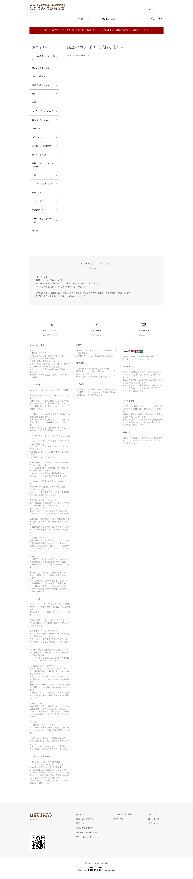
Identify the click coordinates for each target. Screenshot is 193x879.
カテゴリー (81, 19)
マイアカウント (149, 9)
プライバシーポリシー (96, 840)
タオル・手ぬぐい (39, 158)
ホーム (31, 37)
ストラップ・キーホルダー (42, 113)
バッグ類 (36, 132)
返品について (92, 827)
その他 (35, 234)
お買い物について (107, 19)
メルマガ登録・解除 (129, 818)
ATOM (129, 822)
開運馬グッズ (37, 213)
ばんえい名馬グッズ (40, 68)
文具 (34, 179)
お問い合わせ (156, 827)
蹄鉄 (34, 94)
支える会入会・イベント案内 (42, 58)
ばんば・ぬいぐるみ (40, 123)
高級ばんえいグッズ (40, 85)
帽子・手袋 (37, 196)
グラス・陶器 (37, 205)
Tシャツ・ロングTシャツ (42, 187)
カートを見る (156, 822)
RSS (123, 822)
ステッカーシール (39, 141)
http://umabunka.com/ (75, 300)
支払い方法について (95, 831)
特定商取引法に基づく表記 (98, 836)
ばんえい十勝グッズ (40, 77)
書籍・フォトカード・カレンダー (42, 168)
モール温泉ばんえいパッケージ (42, 223)
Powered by (96, 872)
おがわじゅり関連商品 (41, 149)
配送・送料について (95, 822)
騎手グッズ (37, 103)
